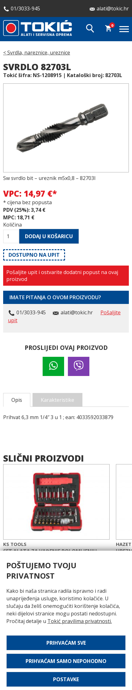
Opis (16, 399)
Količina (11, 224)
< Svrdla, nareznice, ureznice (36, 52)
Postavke (66, 679)
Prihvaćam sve (66, 642)
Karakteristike (57, 399)
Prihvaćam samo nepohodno (66, 661)
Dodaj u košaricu (49, 236)
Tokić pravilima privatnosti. (79, 621)
